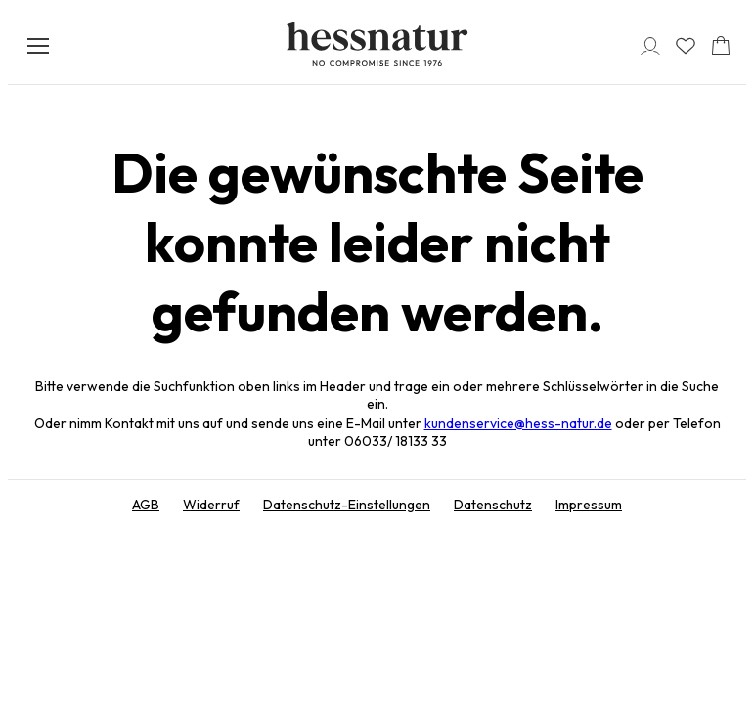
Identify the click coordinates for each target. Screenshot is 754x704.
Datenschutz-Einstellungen (346, 504)
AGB (145, 504)
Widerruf (211, 504)
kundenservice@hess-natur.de (518, 423)
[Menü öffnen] (38, 46)
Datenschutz (493, 504)
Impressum (588, 504)
